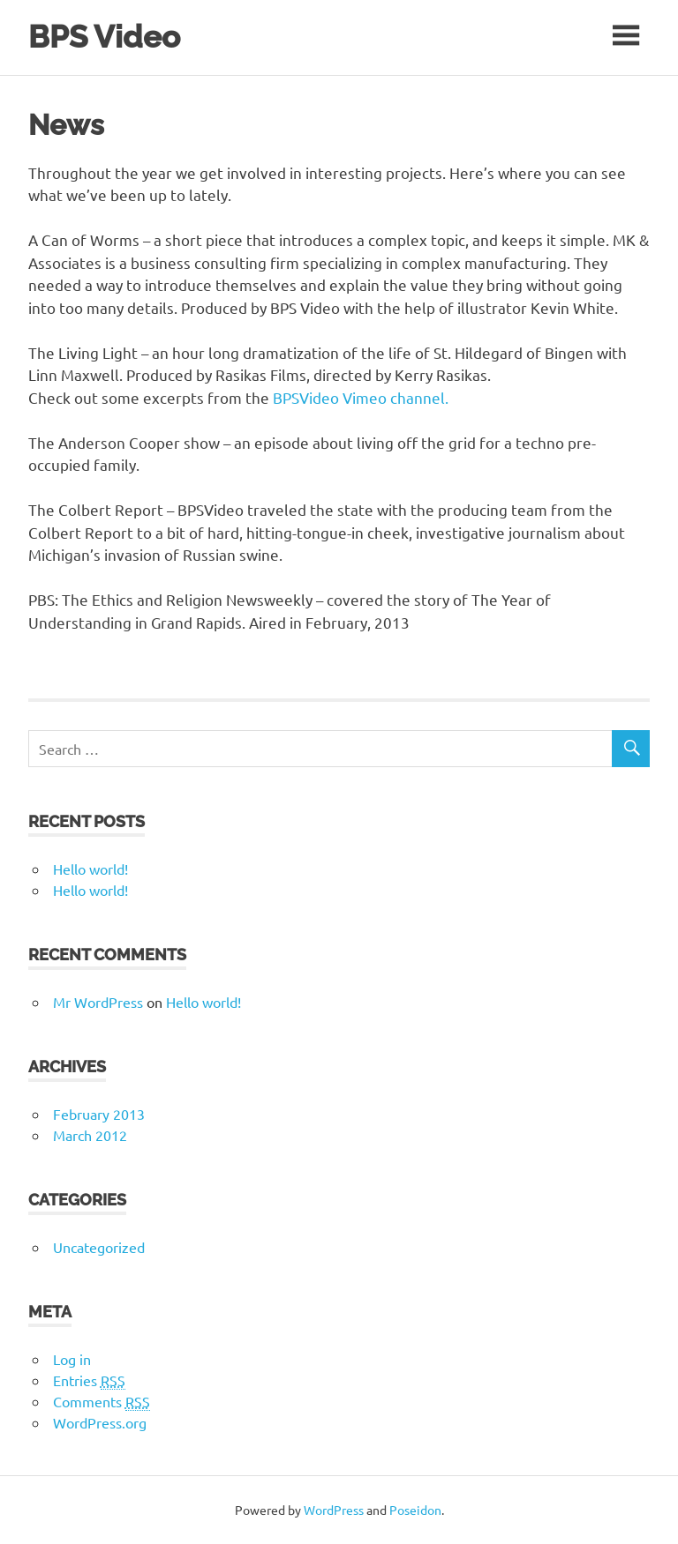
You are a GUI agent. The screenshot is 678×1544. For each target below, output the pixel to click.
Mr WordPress (98, 1002)
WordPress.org (100, 1422)
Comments (101, 1401)
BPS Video (104, 37)
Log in (72, 1359)
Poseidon (415, 1510)
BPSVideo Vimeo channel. (364, 397)
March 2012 (90, 1135)
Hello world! (90, 868)
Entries (89, 1380)
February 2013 (99, 1114)
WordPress (334, 1510)
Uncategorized (99, 1247)
